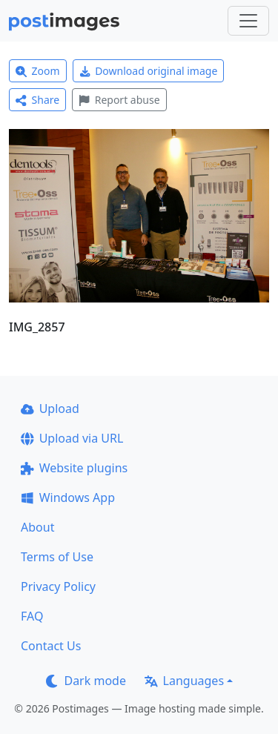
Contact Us (51, 646)
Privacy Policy (58, 586)
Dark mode (86, 680)
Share (37, 100)
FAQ (32, 616)
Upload (50, 408)
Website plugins (74, 468)
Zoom (38, 71)
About (37, 527)
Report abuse (119, 100)
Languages (184, 680)
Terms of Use (57, 557)
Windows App (68, 497)
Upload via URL (72, 438)
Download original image (148, 71)
